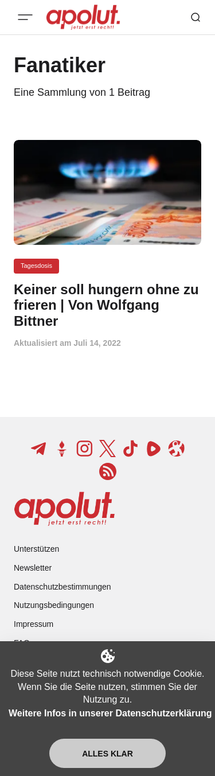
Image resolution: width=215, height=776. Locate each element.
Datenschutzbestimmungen (62, 586)
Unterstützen (36, 548)
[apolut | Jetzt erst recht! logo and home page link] (64, 509)
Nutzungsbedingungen (54, 605)
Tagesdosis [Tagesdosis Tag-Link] (36, 265)
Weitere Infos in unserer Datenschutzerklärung (110, 713)
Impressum (33, 624)
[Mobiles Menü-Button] (25, 17)
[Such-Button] (195, 17)
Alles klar (107, 753)
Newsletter (33, 567)
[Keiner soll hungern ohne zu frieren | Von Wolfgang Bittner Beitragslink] (107, 305)
